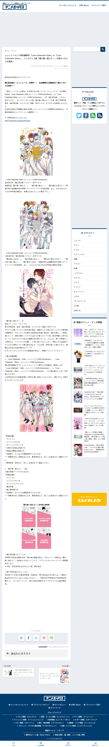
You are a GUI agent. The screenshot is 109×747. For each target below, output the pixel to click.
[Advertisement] (54, 28)
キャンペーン (79, 292)
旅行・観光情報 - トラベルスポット (51, 723)
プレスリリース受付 (98, 5)
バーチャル (78, 273)
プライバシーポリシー (42, 705)
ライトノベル (79, 255)
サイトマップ (55, 708)
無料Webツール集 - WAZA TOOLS (38, 735)
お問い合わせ (84, 5)
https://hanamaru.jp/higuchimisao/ (17, 121)
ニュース (77, 240)
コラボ (76, 297)
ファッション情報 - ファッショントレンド (29, 720)
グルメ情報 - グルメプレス (27, 717)
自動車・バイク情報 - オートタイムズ (81, 723)
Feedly (93, 119)
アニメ (51, 647)
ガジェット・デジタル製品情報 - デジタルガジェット (38, 726)
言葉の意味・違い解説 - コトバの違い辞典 (70, 735)
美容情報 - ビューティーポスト (59, 720)
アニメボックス (57, 739)
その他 (76, 307)
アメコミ (77, 264)
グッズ (76, 283)
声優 (75, 269)
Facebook (86, 119)
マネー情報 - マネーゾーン (24, 723)
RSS (100, 119)
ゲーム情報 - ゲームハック (83, 717)
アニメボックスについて (68, 5)
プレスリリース (62, 647)
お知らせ (77, 311)
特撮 (75, 259)
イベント (77, 288)
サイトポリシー (60, 705)
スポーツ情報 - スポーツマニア (86, 720)
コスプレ (77, 278)
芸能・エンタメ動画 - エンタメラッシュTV (76, 726)
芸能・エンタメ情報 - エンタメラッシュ (55, 717)
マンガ (76, 250)
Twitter (79, 119)
